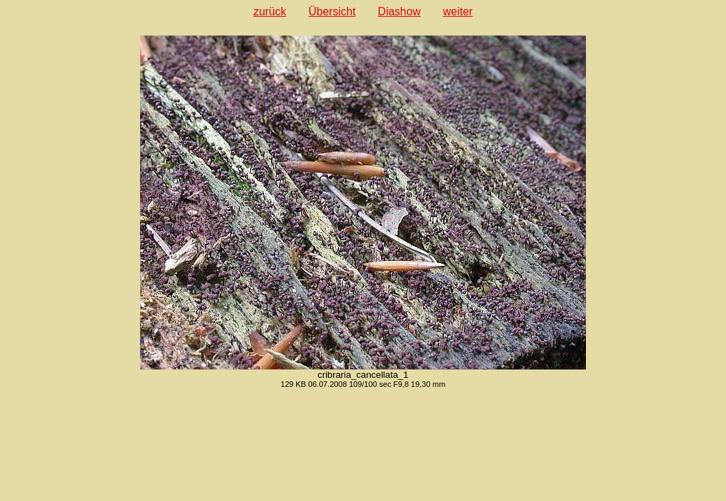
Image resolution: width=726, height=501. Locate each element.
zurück (270, 11)
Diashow (399, 11)
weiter (458, 11)
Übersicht (332, 11)
